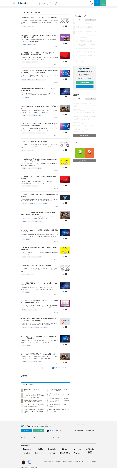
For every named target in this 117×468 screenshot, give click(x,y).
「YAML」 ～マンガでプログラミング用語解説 (34, 141)
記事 (40, 3)
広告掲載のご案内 (90, 430)
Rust (40, 115)
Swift (29, 168)
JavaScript (24, 203)
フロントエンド (31, 79)
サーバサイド (34, 62)
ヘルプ (45, 461)
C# (22, 97)
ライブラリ (39, 203)
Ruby (23, 62)
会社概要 (70, 461)
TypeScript (38, 79)
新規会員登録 (84, 82)
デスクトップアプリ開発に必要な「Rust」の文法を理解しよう (38, 354)
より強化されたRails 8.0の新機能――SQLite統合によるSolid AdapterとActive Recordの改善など (37, 53)
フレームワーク (44, 327)
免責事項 (65, 461)
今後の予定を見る (84, 161)
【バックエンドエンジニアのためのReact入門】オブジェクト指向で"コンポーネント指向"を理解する (39, 124)
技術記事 (24, 44)
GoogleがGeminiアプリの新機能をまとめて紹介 (85, 23)
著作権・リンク (51, 461)
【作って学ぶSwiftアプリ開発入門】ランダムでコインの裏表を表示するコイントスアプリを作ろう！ (39, 160)
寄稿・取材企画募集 (78, 430)
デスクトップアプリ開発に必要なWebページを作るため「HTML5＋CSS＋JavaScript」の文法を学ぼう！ (39, 213)
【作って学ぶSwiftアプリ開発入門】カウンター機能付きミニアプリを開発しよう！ (39, 248)
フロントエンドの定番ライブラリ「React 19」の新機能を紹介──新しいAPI (39, 195)
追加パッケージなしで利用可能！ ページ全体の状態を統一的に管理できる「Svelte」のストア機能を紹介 (39, 319)
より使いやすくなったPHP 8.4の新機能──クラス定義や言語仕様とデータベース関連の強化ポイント (39, 337)
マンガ (23, 26)
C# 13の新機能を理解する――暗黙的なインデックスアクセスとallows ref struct (38, 89)
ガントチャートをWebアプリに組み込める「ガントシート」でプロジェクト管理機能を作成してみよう (39, 301)
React (44, 79)
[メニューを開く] (14, 3)
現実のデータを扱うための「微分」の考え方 (85, 48)
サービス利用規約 (76, 461)
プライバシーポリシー (86, 461)
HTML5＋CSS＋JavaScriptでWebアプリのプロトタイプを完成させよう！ (39, 107)
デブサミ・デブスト (48, 3)
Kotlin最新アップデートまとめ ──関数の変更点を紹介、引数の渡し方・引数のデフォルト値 (39, 36)
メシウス (35, 309)
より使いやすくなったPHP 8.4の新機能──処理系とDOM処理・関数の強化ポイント (39, 231)
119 (66, 368)
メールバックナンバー (84, 78)
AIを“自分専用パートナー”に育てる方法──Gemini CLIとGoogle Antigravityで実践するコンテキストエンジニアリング (34, 395)
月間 (90, 19)
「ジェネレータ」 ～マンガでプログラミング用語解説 (36, 265)
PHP (23, 239)
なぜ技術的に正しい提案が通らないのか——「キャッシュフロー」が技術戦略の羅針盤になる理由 (59, 400)
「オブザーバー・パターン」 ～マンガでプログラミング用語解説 (39, 17)
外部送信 (94, 461)
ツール (30, 309)
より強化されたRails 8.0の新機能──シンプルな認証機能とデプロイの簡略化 (39, 177)
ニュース (34, 3)
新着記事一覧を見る (84, 135)
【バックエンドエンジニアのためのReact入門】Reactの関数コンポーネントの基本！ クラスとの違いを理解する (39, 71)
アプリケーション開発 (32, 115)
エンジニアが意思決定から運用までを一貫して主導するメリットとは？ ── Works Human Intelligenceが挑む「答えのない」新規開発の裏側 (84, 118)
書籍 (56, 3)
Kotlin (35, 44)
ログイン (84, 86)
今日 (79, 19)
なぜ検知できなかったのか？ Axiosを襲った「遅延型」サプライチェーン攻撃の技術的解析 (34, 411)
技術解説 (29, 44)
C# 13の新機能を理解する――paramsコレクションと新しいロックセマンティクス (39, 283)
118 (63, 368)
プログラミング (30, 26)
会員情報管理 (58, 461)
